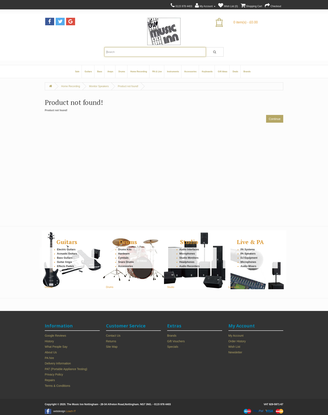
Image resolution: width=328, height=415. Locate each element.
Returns (111, 341)
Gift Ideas (222, 71)
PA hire (49, 358)
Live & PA (250, 242)
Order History (237, 341)
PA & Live (157, 71)
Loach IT (71, 411)
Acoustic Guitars (67, 253)
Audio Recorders (189, 266)
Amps (110, 71)
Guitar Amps (64, 262)
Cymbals (123, 257)
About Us (51, 352)
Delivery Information (58, 363)
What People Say (56, 346)
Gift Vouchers (176, 341)
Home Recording (138, 71)
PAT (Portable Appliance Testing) (66, 369)
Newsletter (235, 352)
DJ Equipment (249, 257)
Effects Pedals (65, 266)
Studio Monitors (188, 257)
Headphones (186, 262)
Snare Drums (126, 262)
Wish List (234, 346)
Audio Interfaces (189, 249)
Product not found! (128, 86)
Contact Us (113, 335)
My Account (235, 335)
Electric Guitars (66, 249)
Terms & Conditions (57, 385)
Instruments (173, 71)
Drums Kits (125, 249)
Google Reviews (55, 335)
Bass (99, 71)
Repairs (50, 380)
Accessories (190, 71)
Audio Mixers (248, 266)
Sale (77, 71)
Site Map (112, 346)
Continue (275, 119)
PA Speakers (248, 253)
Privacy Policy (54, 374)
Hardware (124, 253)
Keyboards (207, 71)
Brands (247, 71)
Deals (235, 71)
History (49, 341)
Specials (172, 346)
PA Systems (248, 249)
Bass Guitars (64, 257)
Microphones (187, 253)
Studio (189, 242)
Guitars (88, 71)
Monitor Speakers (99, 86)
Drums (121, 71)
